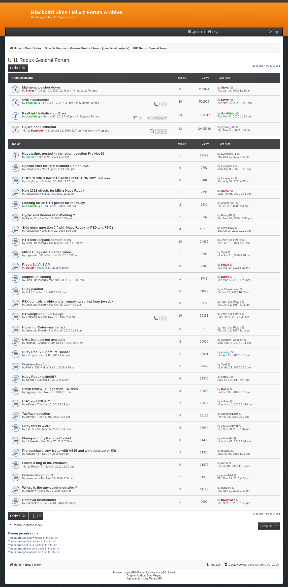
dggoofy (31, 392)
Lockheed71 (228, 153)
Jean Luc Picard (36, 242)
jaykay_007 (228, 127)
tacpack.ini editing (36, 277)
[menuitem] (213, 32)
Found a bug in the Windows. (45, 463)
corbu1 (30, 379)
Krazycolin (38, 130)
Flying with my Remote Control (46, 438)
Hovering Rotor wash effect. (44, 327)
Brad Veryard (154, 575)
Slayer (30, 90)
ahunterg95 (228, 202)
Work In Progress (98, 130)
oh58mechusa (230, 289)
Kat (28, 292)
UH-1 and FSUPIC (36, 401)
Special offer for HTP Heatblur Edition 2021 (56, 166)
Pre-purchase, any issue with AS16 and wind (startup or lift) (69, 450)
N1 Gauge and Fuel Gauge (42, 314)
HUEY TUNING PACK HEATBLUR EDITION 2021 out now (66, 178)
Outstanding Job (35, 364)
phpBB (131, 572)
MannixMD (155, 578)
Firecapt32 (32, 503)
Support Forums (87, 90)
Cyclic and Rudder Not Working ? (48, 215)
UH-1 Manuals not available (43, 340)
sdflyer (30, 404)
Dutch (30, 267)
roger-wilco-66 (35, 255)
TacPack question (36, 413)
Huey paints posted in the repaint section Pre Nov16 (63, 153)
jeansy (30, 156)
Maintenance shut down (41, 87)
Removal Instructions (39, 500)
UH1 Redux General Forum (38, 60)
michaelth (32, 441)
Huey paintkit (32, 289)
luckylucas (32, 169)
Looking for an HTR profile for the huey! (53, 203)
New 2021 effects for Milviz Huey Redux (53, 190)
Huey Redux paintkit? (39, 377)
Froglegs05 (33, 316)
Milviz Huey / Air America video (46, 252)
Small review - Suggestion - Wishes (50, 389)
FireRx (30, 429)
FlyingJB (31, 218)
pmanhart (32, 478)
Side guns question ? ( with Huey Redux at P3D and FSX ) (67, 227)
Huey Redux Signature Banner (46, 352)
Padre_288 (33, 367)
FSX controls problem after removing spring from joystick (67, 301)
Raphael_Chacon (36, 342)
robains (30, 453)
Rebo (34, 466)
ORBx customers (35, 100)
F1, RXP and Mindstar (39, 127)
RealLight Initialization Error (44, 113)
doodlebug (33, 102)
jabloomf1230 (229, 413)
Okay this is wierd (36, 426)
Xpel (224, 252)
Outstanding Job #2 (37, 475)
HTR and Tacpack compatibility (46, 240)
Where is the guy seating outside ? (49, 487)
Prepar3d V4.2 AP (36, 264)
